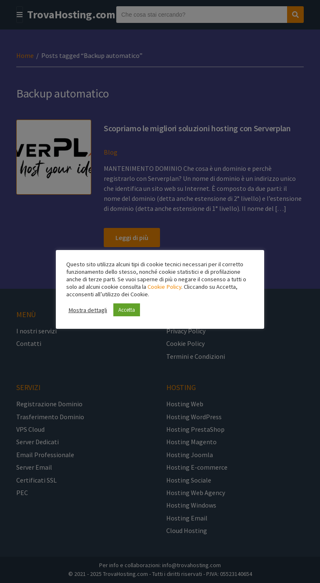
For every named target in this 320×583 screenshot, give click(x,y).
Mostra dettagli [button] (87, 310)
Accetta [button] (126, 309)
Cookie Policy (164, 286)
